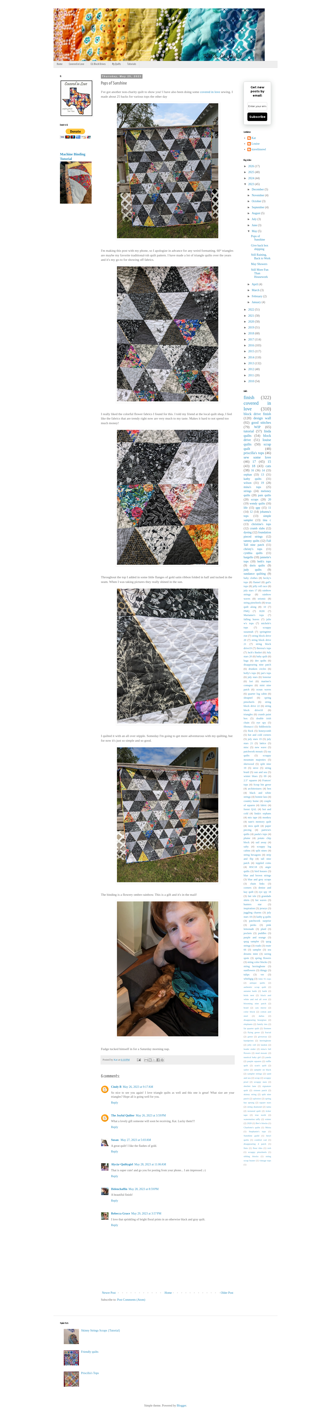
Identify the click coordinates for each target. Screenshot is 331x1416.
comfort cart (260, 1140)
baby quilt (261, 656)
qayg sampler (251, 941)
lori (251, 681)
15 (269, 462)
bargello (248, 557)
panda (268, 1057)
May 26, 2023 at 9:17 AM (138, 1086)
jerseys (263, 908)
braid (246, 1007)
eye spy (261, 722)
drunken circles (257, 668)
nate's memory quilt (259, 821)
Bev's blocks (262, 1123)
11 (269, 507)
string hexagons (252, 854)
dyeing (248, 532)
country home (251, 801)
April (255, 284)
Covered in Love (76, 64)
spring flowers (263, 958)
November (258, 195)
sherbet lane (250, 1086)
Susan (115, 1140)
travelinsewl (259, 149)
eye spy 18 (265, 891)
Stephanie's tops (257, 1131)
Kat (254, 138)
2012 (251, 369)
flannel (256, 582)
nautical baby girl (252, 1057)
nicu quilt (253, 825)
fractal (268, 1032)
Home (59, 64)
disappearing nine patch (257, 664)
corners (247, 887)
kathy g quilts (263, 916)
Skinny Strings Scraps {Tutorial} (100, 1330)
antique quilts (257, 983)
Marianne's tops (254, 615)
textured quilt (253, 1111)
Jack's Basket (255, 652)
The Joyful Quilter (122, 1115)
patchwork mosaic (253, 751)
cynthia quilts (253, 553)
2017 (251, 339)
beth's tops (264, 561)
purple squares (254, 1061)
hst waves (261, 900)
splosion (257, 1098)
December (258, 189)
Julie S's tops (264, 979)
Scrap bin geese (262, 784)
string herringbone (254, 966)
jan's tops (266, 673)
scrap (257, 1078)
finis (246, 1148)
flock (250, 730)
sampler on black (262, 1069)
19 (262, 482)
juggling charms (252, 912)
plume (247, 838)
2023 (251, 184)
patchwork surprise (260, 920)
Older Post (227, 1292)
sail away (261, 842)
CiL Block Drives (98, 64)
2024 (251, 178)
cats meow (260, 1007)
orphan (248, 474)
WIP (257, 427)
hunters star (253, 904)
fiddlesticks (265, 726)
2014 (251, 357)
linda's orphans (262, 813)
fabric (263, 805)
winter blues (251, 776)
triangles (248, 714)
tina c (267, 520)
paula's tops (260, 834)
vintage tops (265, 1160)
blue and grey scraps (259, 879)
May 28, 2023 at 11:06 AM (150, 1164)
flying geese (254, 1032)
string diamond (254, 1106)
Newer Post (109, 1292)
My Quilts (116, 64)
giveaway (262, 1036)
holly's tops (250, 673)
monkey (266, 817)
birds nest (249, 995)
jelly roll (251, 1045)
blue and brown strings (257, 875)
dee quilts (260, 660)
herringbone (265, 1040)
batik (264, 991)
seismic (262, 598)
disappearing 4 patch (255, 1144)
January (257, 302)
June (255, 225)
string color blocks (257, 962)
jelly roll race (260, 586)
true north (260, 1115)
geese (250, 1036)
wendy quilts (257, 503)
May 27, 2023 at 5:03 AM (136, 1140)
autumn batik (250, 991)
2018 (251, 333)
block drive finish (257, 414)
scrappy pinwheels (257, 1152)
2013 (251, 363)
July (254, 219)
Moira (268, 1127)
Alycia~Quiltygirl (122, 1164)
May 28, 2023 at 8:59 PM (144, 1189)
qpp (258, 507)
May (255, 231)
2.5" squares (250, 780)
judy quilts (253, 569)
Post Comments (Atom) (131, 1299)
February (257, 296)
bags (246, 660)
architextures (255, 788)
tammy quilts (251, 540)
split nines (261, 850)
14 (263, 470)
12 (251, 511)
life (246, 507)
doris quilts (257, 565)
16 (252, 470)
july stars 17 (250, 590)
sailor (246, 1069)
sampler (257, 949)
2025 (251, 172)
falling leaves (251, 619)
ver (262, 974)
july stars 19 (255, 739)
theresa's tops (264, 648)
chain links (257, 883)
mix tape (252, 817)
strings (247, 491)
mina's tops (252, 487)
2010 (251, 381)
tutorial (249, 431)
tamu (268, 1106)
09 (265, 776)
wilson (247, 482)
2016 (251, 345)
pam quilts (264, 495)
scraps (254, 499)
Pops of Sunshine (258, 238)
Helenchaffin (119, 1189)
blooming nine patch (255, 1003)
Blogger (181, 1405)
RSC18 (253, 867)
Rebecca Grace (120, 1213)
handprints (249, 1040)
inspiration (249, 908)
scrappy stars (260, 1082)
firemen (267, 1028)
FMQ (246, 611)
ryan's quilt (260, 1065)
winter (268, 1119)
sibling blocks (251, 1156)
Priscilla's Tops (90, 1373)
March (256, 290)
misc (246, 747)
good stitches (261, 423)
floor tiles (257, 1148)
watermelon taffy (252, 1119)
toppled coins (263, 863)
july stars (253, 677)
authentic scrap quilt (255, 987)
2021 (251, 315)
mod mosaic (261, 1053)
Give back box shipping (259, 247)
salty (246, 846)
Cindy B (116, 1086)
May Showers (259, 264)
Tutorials (131, 64)
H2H (262, 611)
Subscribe (257, 117)
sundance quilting (255, 573)
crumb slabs (257, 528)
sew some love (257, 457)
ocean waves (263, 689)
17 (254, 462)
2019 (251, 327)
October (257, 201)
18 (253, 466)
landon (264, 1045)
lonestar (267, 677)
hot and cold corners (259, 734)
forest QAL (250, 809)
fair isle (252, 896)
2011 (251, 375)
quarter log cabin (257, 693)
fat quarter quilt (251, 1028)
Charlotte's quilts (252, 1127)
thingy (263, 970)
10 (264, 606)
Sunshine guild (251, 1135)
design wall (262, 418)
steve (255, 767)
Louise (256, 143)
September (258, 207)
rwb (269, 1148)
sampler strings (254, 1073)
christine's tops (261, 524)
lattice (263, 743)
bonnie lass (261, 796)
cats (268, 466)
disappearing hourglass (255, 1020)
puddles (262, 933)
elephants (248, 1024)
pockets (248, 933)
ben (269, 788)
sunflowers (249, 970)
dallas (261, 1016)
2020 (251, 321)
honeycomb (265, 730)
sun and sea (260, 772)
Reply (114, 1102)
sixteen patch (260, 1090)
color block (249, 1011)
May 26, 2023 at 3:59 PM (151, 1115)
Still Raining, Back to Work (260, 256)
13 (262, 474)
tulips (247, 974)
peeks (253, 925)
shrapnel (248, 697)
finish (249, 397)
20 (269, 499)
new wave (260, 747)
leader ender (250, 1049)
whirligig (248, 978)
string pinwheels (252, 602)
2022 (251, 309)
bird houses (261, 871)
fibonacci (249, 726)
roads (258, 945)
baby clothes (251, 578)
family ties (262, 1024)
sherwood (249, 763)
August (256, 213)
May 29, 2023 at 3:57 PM (146, 1213)
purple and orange (255, 937)
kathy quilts (252, 478)
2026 (251, 166)
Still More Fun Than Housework (259, 273)
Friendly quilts (89, 1351)
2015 (251, 351)
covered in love (210, 92)
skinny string (250, 1094)
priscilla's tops (254, 453)
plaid (263, 929)
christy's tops (253, 549)
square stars (265, 1102)
